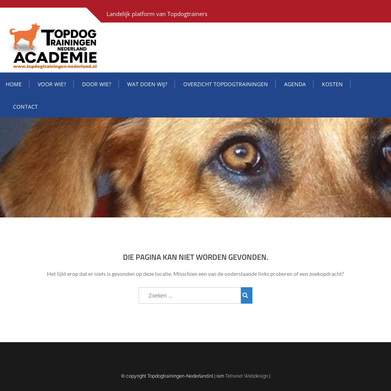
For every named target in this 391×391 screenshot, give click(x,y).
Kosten (332, 84)
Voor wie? (52, 84)
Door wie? (96, 84)
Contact (25, 106)
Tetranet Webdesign (246, 376)
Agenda (295, 84)
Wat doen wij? (147, 84)
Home (14, 84)
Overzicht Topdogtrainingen (225, 84)
